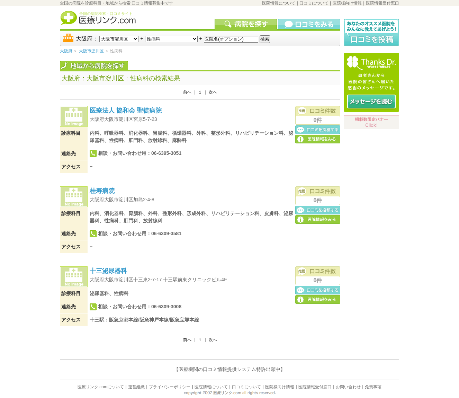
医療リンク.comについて (101, 386)
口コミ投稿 (317, 129)
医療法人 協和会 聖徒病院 (126, 110)
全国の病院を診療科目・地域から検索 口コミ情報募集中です (116, 3)
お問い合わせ (348, 386)
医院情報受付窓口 (382, 3)
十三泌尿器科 (108, 270)
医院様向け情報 (347, 3)
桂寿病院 (102, 190)
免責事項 (373, 386)
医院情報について (278, 3)
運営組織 (136, 386)
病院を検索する (246, 24)
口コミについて (313, 3)
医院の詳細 (317, 138)
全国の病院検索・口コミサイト (106, 13)
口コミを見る (309, 24)
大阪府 (66, 50)
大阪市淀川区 (91, 50)
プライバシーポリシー (169, 386)
